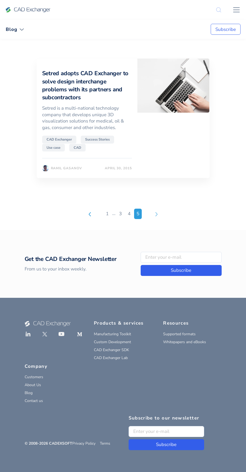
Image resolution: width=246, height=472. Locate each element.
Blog (29, 392)
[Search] (219, 10)
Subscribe (225, 29)
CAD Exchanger (59, 139)
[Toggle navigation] (14, 29)
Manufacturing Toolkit (112, 334)
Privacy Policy (83, 443)
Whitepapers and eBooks (184, 342)
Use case (53, 147)
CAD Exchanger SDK (111, 349)
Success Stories (97, 139)
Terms (105, 443)
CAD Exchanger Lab (111, 357)
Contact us (34, 400)
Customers (34, 377)
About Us (33, 384)
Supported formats (179, 334)
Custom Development (112, 342)
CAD (77, 147)
